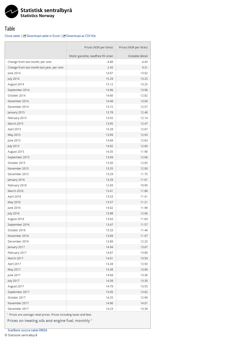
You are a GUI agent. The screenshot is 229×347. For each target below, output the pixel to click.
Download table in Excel (43, 36)
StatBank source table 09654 (27, 330)
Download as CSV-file (81, 36)
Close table (12, 36)
